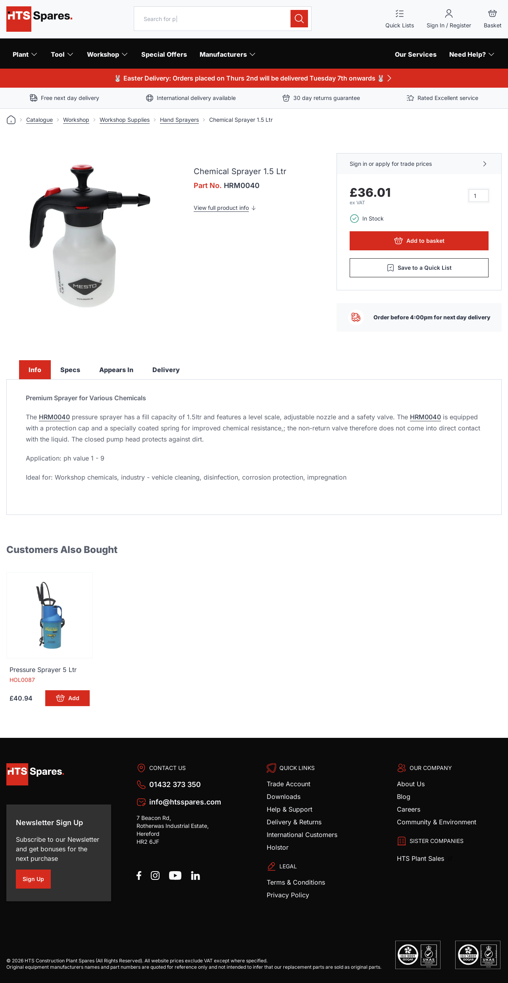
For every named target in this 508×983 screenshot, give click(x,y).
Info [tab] (35, 370)
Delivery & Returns (294, 822)
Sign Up (37, 880)
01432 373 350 (175, 784)
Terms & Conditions (296, 882)
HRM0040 (54, 417)
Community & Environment (436, 822)
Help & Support (289, 809)
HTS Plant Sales (421, 858)
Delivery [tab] (166, 370)
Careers (408, 809)
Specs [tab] (70, 370)
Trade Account (288, 784)
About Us (411, 784)
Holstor (278, 847)
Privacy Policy (288, 895)
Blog (403, 797)
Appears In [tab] (116, 370)
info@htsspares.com (185, 802)
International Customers (302, 835)
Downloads (283, 797)
